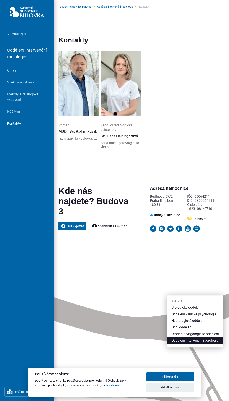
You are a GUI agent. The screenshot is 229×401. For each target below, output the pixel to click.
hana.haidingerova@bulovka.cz (120, 145)
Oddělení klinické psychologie (193, 314)
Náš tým (13, 111)
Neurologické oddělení (188, 320)
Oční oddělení (181, 327)
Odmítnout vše (170, 387)
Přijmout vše (170, 376)
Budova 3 (176, 301)
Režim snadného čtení (30, 391)
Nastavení (113, 385)
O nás (11, 70)
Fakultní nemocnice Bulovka (74, 6)
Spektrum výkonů (20, 82)
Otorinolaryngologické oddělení (195, 333)
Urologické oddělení (186, 307)
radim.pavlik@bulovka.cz (77, 138)
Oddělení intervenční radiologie (115, 6)
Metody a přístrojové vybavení (22, 97)
